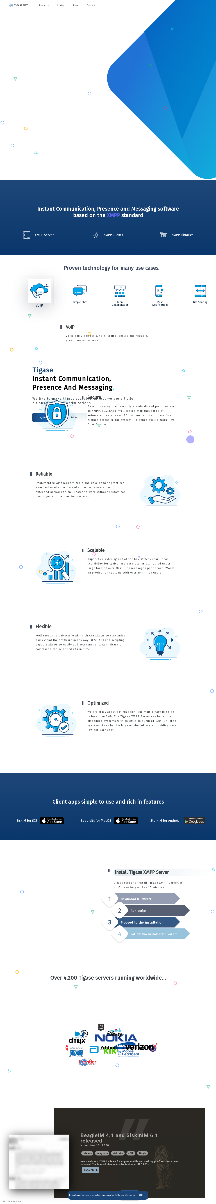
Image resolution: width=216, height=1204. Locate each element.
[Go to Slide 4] (160, 291)
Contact (95, 5)
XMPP (113, 215)
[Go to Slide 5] (200, 291)
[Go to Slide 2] (80, 291)
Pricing (63, 5)
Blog (79, 5)
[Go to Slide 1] (39, 291)
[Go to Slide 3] (120, 291)
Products (44, 5)
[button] (108, 333)
